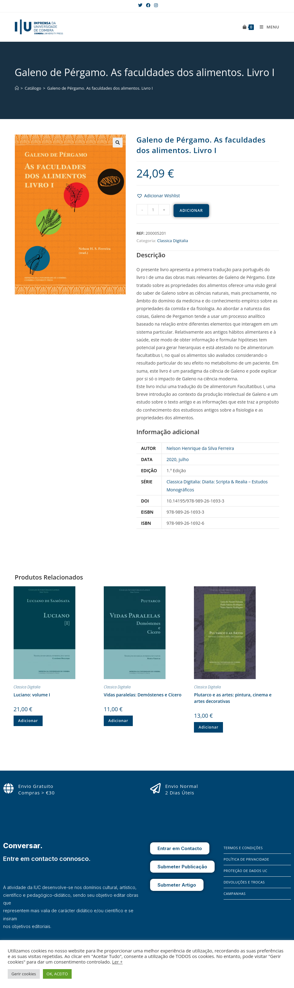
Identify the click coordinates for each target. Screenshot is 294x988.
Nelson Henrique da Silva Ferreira (200, 448)
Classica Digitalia (172, 240)
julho (184, 459)
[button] (158, 195)
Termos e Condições (243, 847)
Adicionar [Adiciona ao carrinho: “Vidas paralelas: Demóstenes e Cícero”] (118, 720)
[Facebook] (228, 935)
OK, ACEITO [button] (57, 974)
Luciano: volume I (32, 695)
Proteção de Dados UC (245, 870)
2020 (171, 459)
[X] (246, 935)
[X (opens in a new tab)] (140, 5)
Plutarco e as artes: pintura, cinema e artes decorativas (232, 698)
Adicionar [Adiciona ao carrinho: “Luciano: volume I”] (28, 720)
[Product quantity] (153, 209)
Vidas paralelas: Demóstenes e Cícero (142, 695)
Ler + (117, 962)
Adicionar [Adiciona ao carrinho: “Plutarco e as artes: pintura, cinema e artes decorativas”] (208, 727)
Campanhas (235, 893)
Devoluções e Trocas (244, 882)
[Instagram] (237, 935)
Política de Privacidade (246, 859)
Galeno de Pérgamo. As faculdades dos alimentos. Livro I (100, 88)
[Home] (17, 88)
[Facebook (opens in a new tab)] (148, 5)
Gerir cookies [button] (23, 974)
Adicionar (191, 210)
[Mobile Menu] (267, 27)
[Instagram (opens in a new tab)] (155, 5)
